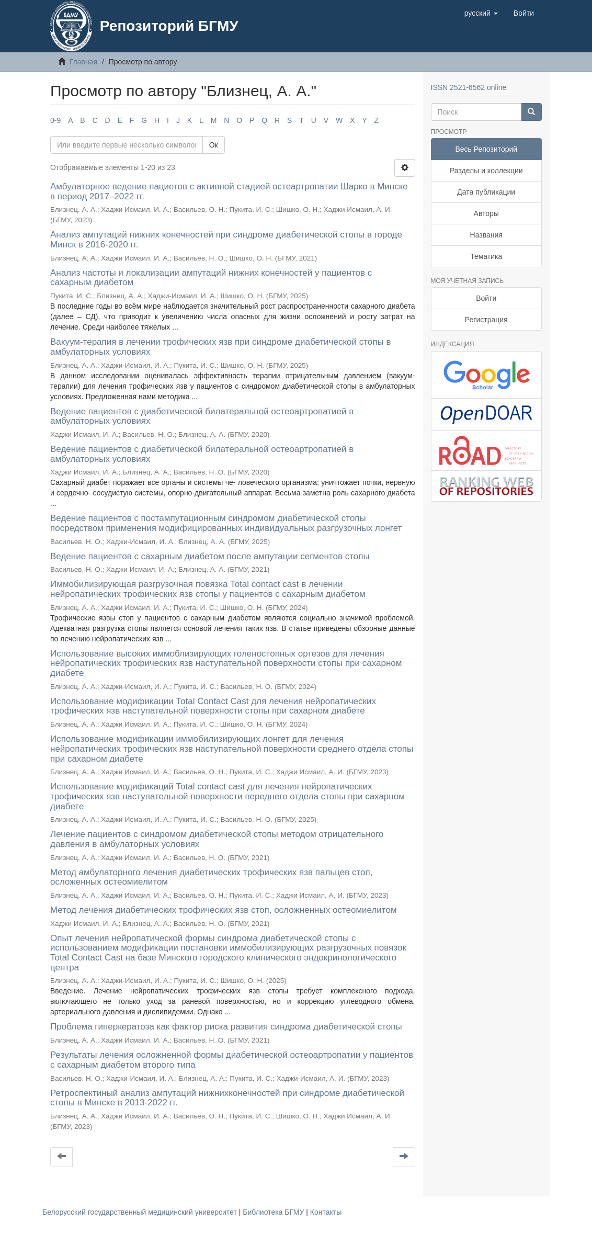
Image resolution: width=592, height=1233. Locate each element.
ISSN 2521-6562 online (469, 87)
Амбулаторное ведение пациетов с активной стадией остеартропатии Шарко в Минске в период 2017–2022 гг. (229, 191)
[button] (481, 13)
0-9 (55, 120)
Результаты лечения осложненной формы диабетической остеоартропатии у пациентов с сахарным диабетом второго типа (231, 1060)
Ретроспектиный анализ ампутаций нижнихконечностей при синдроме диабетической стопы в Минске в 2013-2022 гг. (227, 1098)
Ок (213, 145)
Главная (83, 62)
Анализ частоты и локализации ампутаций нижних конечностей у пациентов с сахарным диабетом (211, 278)
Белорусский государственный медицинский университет (140, 1212)
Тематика (486, 256)
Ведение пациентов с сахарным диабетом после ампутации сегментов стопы (210, 556)
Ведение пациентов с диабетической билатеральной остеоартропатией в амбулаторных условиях (202, 416)
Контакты (325, 1212)
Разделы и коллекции (486, 170)
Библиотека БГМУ (274, 1212)
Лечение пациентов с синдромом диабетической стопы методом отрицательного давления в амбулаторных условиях (216, 839)
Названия (486, 235)
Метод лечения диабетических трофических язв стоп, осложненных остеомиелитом (223, 910)
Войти (486, 298)
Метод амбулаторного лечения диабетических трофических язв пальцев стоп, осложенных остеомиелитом (211, 877)
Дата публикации (486, 192)
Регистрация (486, 319)
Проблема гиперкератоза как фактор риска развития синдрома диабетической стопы (226, 1027)
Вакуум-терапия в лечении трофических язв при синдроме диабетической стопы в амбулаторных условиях (220, 347)
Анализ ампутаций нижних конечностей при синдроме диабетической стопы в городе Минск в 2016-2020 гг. (226, 240)
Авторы (486, 213)
